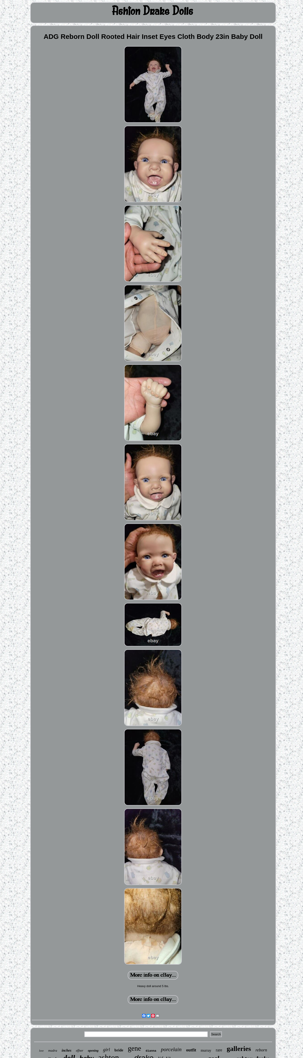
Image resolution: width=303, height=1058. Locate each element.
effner (79, 1050)
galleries (239, 1048)
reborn (261, 1050)
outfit (191, 1050)
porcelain (171, 1049)
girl (106, 1049)
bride (119, 1050)
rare (219, 1050)
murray (206, 1050)
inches (66, 1050)
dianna (151, 1051)
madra (52, 1050)
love (41, 1050)
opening (93, 1050)
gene (134, 1048)
